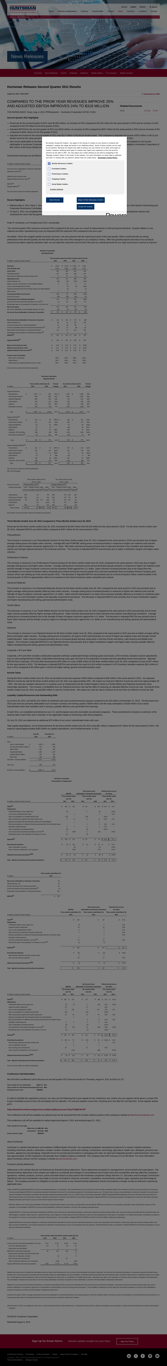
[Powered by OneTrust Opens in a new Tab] (116, 213)
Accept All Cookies (85, 206)
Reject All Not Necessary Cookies (90, 200)
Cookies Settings (56, 189)
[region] (84, 176)
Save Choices (55, 200)
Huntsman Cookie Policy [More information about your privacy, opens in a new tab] (107, 158)
